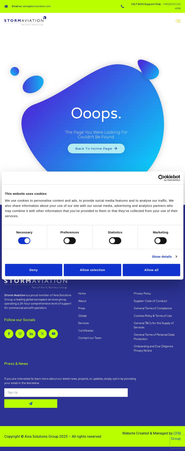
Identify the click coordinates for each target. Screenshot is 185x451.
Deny (33, 270)
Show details (162, 256)
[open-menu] (178, 21)
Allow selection (92, 270)
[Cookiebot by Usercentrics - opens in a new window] (161, 178)
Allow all (151, 270)
